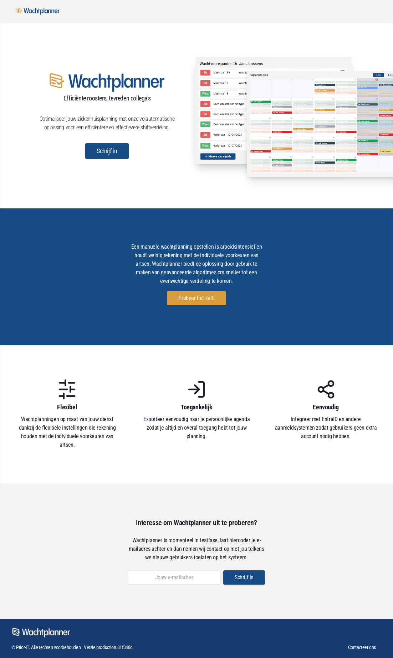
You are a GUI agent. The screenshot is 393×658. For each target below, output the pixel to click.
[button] (107, 151)
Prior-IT (22, 647)
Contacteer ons (362, 647)
